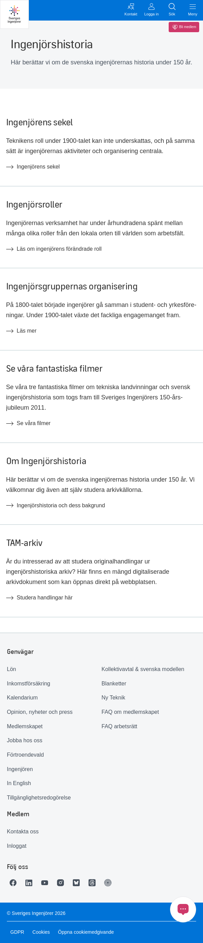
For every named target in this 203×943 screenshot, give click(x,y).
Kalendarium (22, 697)
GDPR (17, 932)
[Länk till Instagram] (62, 883)
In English (19, 783)
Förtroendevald (25, 755)
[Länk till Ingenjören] (109, 883)
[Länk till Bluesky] (78, 883)
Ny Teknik (113, 697)
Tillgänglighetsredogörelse (39, 798)
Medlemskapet (25, 726)
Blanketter (114, 683)
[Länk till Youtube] (46, 883)
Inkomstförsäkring (28, 683)
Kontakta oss (23, 831)
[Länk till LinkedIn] (30, 883)
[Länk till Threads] (94, 883)
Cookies (41, 932)
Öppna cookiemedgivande (86, 932)
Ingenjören (20, 769)
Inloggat (16, 846)
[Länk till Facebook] (15, 883)
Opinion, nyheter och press (39, 712)
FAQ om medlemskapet (130, 712)
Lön (11, 669)
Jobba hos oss (24, 740)
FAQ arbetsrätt (119, 726)
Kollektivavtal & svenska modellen (143, 669)
